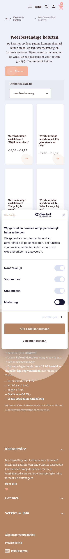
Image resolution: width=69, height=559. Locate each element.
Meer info (11, 483)
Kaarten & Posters (18, 18)
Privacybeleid (13, 542)
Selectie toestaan (34, 340)
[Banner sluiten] (63, 215)
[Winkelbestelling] (30, 94)
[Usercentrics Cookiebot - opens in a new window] (41, 215)
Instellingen (50, 317)
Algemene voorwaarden (20, 534)
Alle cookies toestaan (34, 328)
